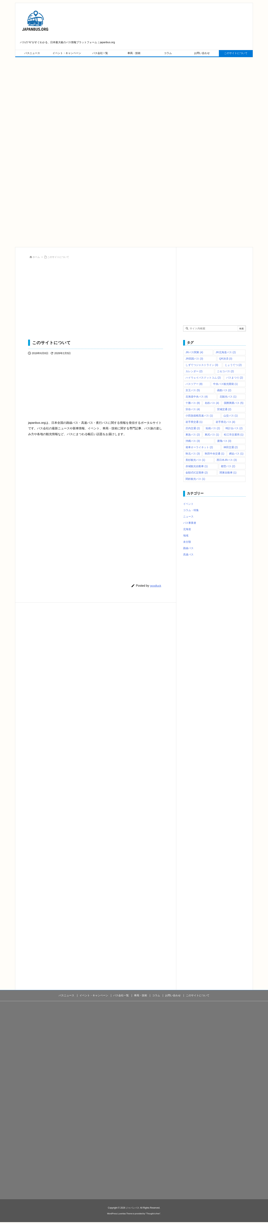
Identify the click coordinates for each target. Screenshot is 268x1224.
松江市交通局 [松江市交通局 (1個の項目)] (233, 434)
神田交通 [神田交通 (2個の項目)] (231, 447)
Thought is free (152, 1213)
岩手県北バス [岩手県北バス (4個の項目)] (225, 421)
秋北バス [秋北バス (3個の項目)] (193, 453)
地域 (185, 535)
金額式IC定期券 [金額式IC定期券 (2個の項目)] (197, 472)
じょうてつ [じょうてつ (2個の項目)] (233, 364)
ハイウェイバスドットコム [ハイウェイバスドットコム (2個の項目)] (203, 377)
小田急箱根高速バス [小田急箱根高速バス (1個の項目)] (199, 415)
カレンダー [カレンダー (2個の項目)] (194, 371)
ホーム (36, 257)
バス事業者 (189, 522)
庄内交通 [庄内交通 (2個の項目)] (193, 428)
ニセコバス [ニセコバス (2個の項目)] (225, 371)
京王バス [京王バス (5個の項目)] (193, 390)
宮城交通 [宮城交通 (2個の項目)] (224, 409)
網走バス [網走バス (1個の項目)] (236, 453)
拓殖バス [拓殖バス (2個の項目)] (213, 428)
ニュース (188, 516)
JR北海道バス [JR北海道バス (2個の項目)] (226, 352)
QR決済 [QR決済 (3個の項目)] (225, 358)
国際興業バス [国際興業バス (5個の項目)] (233, 402)
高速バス (188, 554)
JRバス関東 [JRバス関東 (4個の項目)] (194, 352)
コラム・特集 (191, 510)
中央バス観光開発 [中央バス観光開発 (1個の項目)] (225, 383)
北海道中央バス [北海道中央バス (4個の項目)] (197, 396)
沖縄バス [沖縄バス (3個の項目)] (193, 440)
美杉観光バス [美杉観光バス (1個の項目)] (195, 459)
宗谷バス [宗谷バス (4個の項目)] (193, 409)
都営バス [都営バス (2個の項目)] (228, 466)
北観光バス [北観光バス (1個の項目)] (228, 396)
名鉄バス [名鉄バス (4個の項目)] (212, 402)
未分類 (187, 541)
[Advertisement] (126, 93)
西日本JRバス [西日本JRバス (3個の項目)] (227, 459)
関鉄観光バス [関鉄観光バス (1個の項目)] (195, 478)
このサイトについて (58, 257)
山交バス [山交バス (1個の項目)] (231, 415)
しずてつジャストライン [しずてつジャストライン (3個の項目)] (202, 364)
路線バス (188, 548)
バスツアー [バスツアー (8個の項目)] (194, 383)
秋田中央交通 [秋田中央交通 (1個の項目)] (214, 453)
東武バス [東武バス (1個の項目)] (212, 434)
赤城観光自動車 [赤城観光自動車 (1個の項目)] (197, 466)
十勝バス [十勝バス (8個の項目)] (193, 402)
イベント (188, 503)
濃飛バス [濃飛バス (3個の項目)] (224, 440)
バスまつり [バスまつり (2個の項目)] (234, 377)
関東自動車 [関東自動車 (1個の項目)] (228, 472)
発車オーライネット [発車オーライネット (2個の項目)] (199, 447)
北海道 (187, 529)
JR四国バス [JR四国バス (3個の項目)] (194, 358)
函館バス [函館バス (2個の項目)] (224, 390)
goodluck (155, 585)
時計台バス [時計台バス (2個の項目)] (234, 428)
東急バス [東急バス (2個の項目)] (193, 434)
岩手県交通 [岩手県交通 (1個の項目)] (194, 421)
